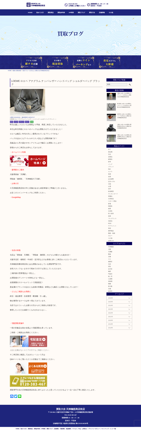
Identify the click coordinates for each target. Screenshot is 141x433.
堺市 (109, 266)
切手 (109, 189)
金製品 (110, 157)
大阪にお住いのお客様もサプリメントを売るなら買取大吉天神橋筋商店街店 (124, 95)
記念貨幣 (111, 179)
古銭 (109, 184)
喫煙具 (110, 206)
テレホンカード (113, 194)
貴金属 (110, 152)
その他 (111, 12)
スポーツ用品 (112, 201)
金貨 (109, 176)
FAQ (79, 428)
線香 (109, 208)
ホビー (110, 235)
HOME (30, 12)
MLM (109, 223)
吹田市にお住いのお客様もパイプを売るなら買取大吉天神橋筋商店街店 (124, 115)
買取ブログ (81, 12)
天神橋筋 (111, 247)
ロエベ (27, 122)
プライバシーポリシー (94, 428)
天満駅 (110, 251)
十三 (109, 259)
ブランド (21, 122)
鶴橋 (109, 283)
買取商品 (51, 12)
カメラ (110, 171)
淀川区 (110, 269)
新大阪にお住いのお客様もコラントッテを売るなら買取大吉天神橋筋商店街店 (124, 105)
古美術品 (111, 198)
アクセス (74, 428)
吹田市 (110, 291)
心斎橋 (110, 279)
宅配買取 (62, 428)
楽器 (109, 216)
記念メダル (111, 181)
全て (11, 122)
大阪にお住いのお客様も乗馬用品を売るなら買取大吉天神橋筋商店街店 (124, 126)
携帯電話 (111, 231)
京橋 (109, 256)
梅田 (109, 271)
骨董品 (110, 196)
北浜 (109, 264)
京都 (109, 288)
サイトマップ (104, 428)
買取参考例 (61, 12)
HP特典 (71, 12)
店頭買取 (56, 428)
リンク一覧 (113, 428)
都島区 (110, 261)
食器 (109, 174)
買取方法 (92, 12)
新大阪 (110, 286)
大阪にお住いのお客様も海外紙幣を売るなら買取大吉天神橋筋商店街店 (124, 136)
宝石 (109, 154)
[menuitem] (30, 12)
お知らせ (111, 240)
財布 (109, 161)
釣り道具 (111, 213)
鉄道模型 (111, 191)
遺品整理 (68, 428)
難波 (109, 254)
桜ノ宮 (110, 276)
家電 (109, 203)
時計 (109, 169)
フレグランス (112, 218)
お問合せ (84, 428)
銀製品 (110, 159)
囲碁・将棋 (111, 233)
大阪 (32, 122)
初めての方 (40, 12)
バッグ (16, 122)
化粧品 (110, 221)
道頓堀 (110, 281)
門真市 (110, 274)
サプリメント (112, 226)
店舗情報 (102, 12)
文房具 (110, 211)
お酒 (109, 186)
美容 (109, 228)
